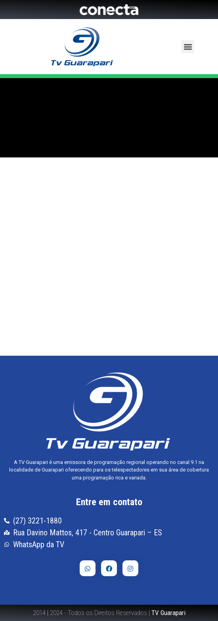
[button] (187, 46)
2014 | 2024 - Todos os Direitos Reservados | (109, 613)
